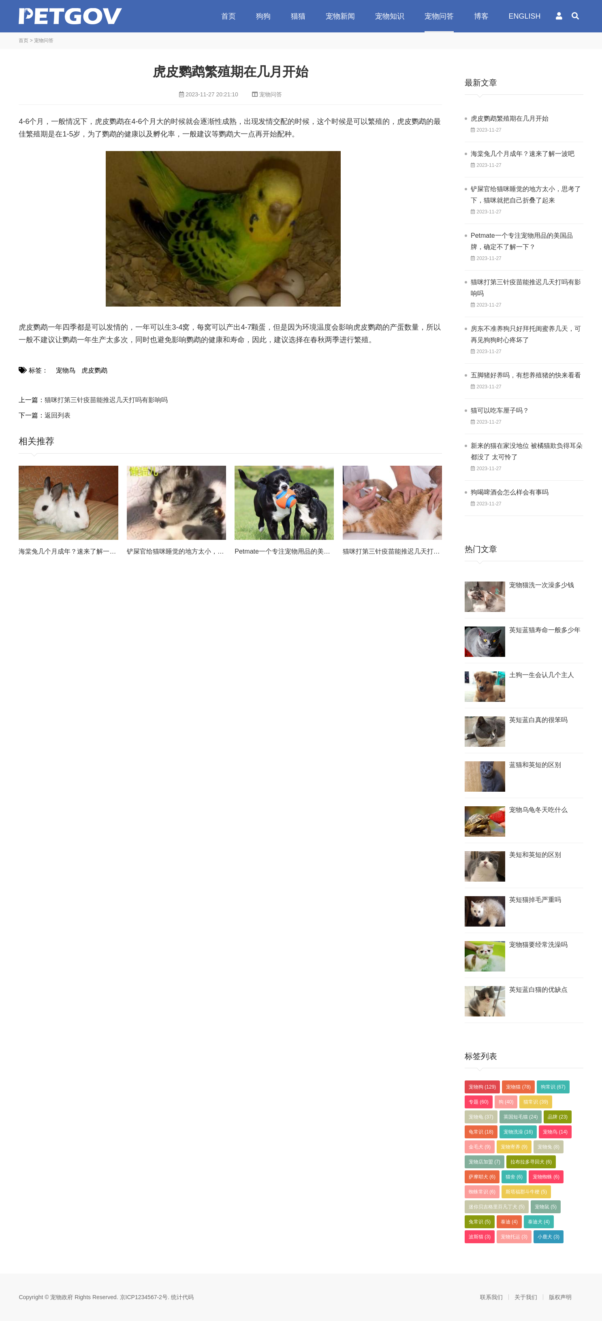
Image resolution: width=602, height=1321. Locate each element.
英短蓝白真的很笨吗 (538, 719)
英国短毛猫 (521, 1117)
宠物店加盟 (484, 1162)
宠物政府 (70, 16)
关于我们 (525, 1297)
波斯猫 (480, 1237)
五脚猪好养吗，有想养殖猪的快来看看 (526, 375)
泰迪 (509, 1222)
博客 (481, 16)
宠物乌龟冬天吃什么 (538, 809)
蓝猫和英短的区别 (535, 764)
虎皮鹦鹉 (94, 370)
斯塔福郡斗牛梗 (526, 1192)
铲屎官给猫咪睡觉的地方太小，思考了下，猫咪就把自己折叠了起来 (526, 194)
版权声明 (560, 1297)
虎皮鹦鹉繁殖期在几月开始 (510, 118)
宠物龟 (481, 1117)
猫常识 (535, 1102)
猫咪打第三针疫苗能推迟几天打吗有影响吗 (106, 399)
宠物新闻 (340, 16)
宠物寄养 (514, 1147)
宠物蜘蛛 (546, 1177)
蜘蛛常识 (482, 1192)
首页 (228, 16)
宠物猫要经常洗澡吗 (538, 944)
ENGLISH (525, 16)
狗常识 (553, 1087)
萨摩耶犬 (482, 1177)
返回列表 (57, 415)
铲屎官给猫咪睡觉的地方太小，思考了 (182, 551)
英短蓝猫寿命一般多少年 (545, 629)
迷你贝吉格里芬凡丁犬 (497, 1207)
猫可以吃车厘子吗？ (500, 410)
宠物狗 (482, 1087)
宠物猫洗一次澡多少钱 (541, 585)
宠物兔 (548, 1147)
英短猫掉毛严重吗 (535, 899)
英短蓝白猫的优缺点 (538, 989)
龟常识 (481, 1132)
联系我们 (491, 1297)
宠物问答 (439, 16)
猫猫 (298, 16)
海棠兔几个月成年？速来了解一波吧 (70, 551)
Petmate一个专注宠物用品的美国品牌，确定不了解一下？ (522, 241)
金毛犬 (480, 1147)
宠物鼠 (546, 1207)
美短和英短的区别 (535, 854)
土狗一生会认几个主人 (541, 674)
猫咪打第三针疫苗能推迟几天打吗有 (394, 551)
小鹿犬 (548, 1237)
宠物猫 (518, 1087)
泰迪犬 (539, 1222)
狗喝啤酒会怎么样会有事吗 (510, 492)
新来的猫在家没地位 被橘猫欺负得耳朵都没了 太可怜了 (527, 451)
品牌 (558, 1117)
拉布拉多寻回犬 (531, 1162)
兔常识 (480, 1222)
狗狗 (263, 16)
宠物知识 (389, 16)
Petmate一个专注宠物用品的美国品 (286, 551)
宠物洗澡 (518, 1132)
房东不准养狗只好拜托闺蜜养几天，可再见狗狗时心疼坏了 (526, 334)
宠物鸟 (65, 370)
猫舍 (514, 1177)
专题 (479, 1102)
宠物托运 (514, 1237)
